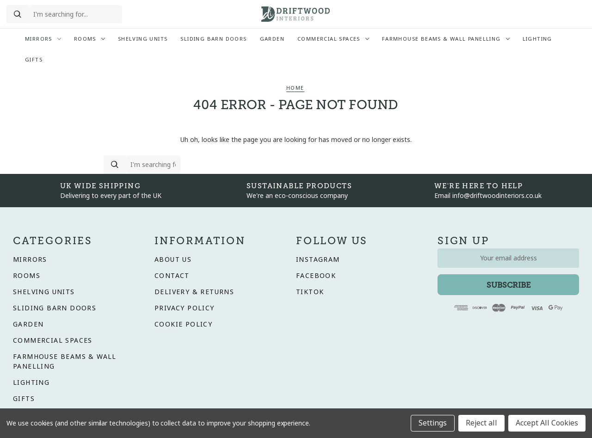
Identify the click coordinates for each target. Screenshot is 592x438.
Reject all (481, 423)
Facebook (316, 275)
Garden (272, 39)
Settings (433, 423)
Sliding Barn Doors (213, 39)
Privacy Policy (184, 308)
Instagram (318, 259)
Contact (172, 275)
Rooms (89, 39)
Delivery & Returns (194, 291)
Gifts (34, 59)
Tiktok (310, 291)
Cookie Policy (183, 324)
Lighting (537, 39)
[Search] (17, 14)
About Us (172, 259)
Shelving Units (143, 39)
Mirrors (43, 39)
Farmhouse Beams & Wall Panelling (446, 39)
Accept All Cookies (547, 423)
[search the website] (75, 14)
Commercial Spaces (333, 39)
